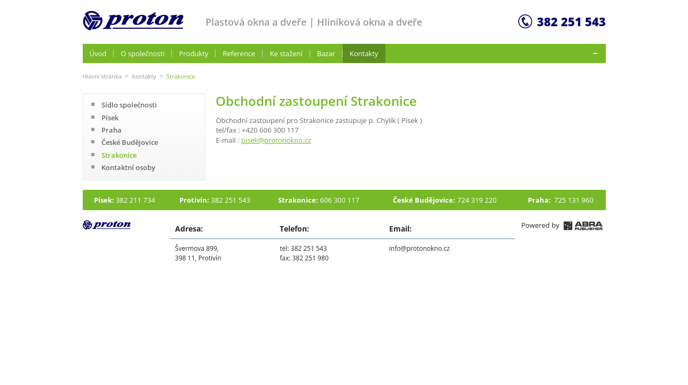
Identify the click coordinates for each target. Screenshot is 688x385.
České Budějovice (129, 142)
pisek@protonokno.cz (276, 140)
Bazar (326, 53)
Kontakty (144, 76)
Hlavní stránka (102, 76)
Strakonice (119, 155)
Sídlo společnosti (129, 105)
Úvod (98, 53)
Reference (239, 53)
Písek (109, 117)
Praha (111, 130)
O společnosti (142, 53)
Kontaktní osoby (128, 167)
